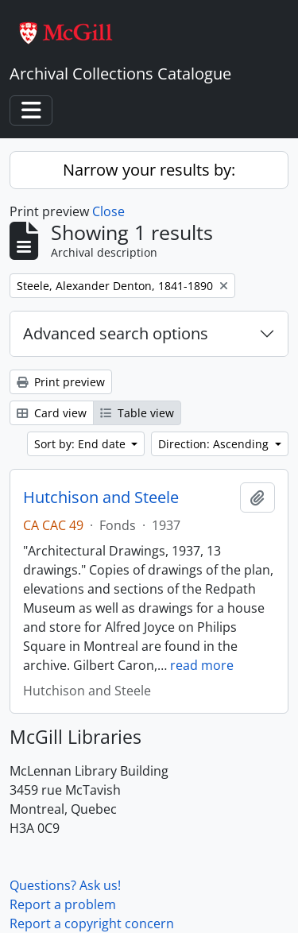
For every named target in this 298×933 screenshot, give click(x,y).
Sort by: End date (81, 443)
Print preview (61, 381)
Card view (52, 412)
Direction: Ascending (215, 443)
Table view (137, 412)
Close (108, 211)
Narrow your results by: (149, 169)
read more (202, 665)
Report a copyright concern (92, 923)
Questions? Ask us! (65, 885)
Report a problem (63, 904)
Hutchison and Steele (101, 497)
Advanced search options (115, 333)
